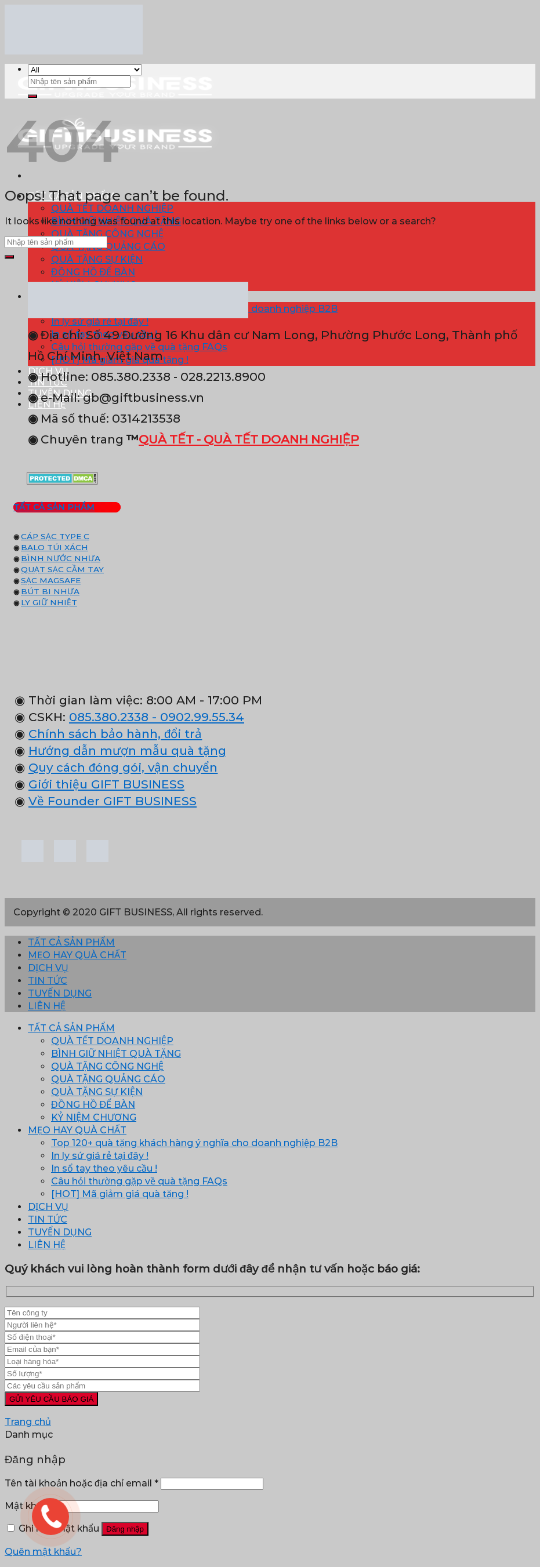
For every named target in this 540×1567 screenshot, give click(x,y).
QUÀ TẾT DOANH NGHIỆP (112, 208)
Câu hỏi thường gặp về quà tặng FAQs (139, 1181)
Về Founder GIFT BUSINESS (112, 801)
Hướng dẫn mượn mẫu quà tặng (127, 750)
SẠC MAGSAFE (51, 580)
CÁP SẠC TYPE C (55, 536)
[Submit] (32, 96)
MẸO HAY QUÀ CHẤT (77, 955)
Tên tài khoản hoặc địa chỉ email (81, 1483)
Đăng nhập (125, 1529)
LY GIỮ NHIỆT (49, 602)
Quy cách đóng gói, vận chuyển (123, 767)
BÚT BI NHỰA (50, 591)
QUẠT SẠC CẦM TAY (62, 569)
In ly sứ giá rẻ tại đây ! (99, 1155)
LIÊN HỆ (47, 1006)
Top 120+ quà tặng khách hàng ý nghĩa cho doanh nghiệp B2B (194, 1142)
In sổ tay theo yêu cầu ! (104, 1168)
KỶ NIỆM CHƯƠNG (93, 1117)
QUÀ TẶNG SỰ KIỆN (97, 259)
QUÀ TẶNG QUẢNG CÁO (108, 246)
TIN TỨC (47, 980)
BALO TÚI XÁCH (54, 547)
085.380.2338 (108, 717)
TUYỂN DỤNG (60, 993)
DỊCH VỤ (48, 967)
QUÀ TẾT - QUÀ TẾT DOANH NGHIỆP (249, 439)
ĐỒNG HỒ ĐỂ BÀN (93, 272)
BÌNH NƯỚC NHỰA (60, 558)
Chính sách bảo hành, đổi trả (115, 733)
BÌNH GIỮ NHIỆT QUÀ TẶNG (116, 1053)
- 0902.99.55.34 (196, 717)
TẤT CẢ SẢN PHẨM (71, 942)
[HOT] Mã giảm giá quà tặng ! (120, 1193)
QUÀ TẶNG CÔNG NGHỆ (107, 233)
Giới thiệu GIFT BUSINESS (106, 784)
